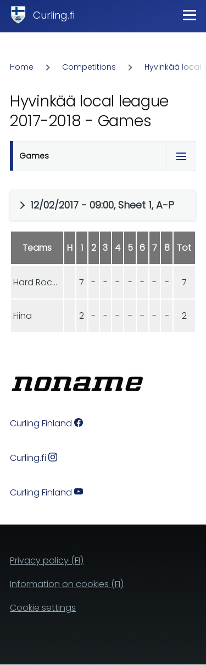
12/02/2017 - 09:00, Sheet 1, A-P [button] (102, 205)
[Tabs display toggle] (181, 156)
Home (22, 66)
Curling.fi (54, 15)
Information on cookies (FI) (67, 584)
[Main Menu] (189, 15)
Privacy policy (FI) (46, 560)
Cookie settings (43, 607)
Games (34, 155)
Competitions (89, 66)
